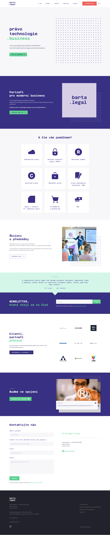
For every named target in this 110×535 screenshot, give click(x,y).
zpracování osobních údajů (36, 482)
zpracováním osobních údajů (79, 306)
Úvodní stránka (84, 504)
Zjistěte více (17, 256)
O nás (39, 3)
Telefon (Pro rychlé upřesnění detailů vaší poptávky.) (28, 439)
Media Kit (82, 512)
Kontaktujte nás (89, 3)
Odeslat (14, 478)
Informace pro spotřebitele (87, 509)
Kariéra (75, 3)
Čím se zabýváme (17, 54)
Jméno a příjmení (15, 430)
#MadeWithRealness (85, 527)
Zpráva (11, 457)
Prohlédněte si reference (20, 352)
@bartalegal (70, 451)
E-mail (11, 448)
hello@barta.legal (72, 433)
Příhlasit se (93, 301)
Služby (47, 3)
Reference (66, 3)
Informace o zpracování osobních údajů (90, 507)
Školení (57, 3)
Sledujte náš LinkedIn (19, 399)
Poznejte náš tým (18, 112)
